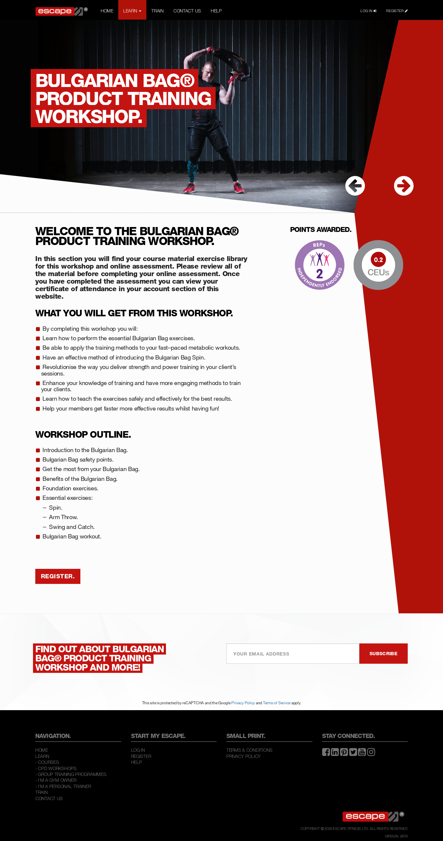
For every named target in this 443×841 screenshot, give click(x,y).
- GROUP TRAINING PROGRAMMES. (71, 774)
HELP (216, 10)
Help (136, 762)
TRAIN (157, 10)
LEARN (132, 10)
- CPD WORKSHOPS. (56, 768)
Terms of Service (276, 702)
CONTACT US (187, 10)
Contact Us (49, 798)
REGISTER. (58, 576)
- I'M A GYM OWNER (55, 780)
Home (41, 750)
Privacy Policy (243, 702)
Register (141, 756)
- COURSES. (47, 762)
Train (41, 792)
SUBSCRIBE (383, 653)
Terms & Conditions (249, 750)
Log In (138, 750)
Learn (42, 756)
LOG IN (368, 11)
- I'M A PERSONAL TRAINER (63, 786)
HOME (107, 10)
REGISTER (397, 11)
